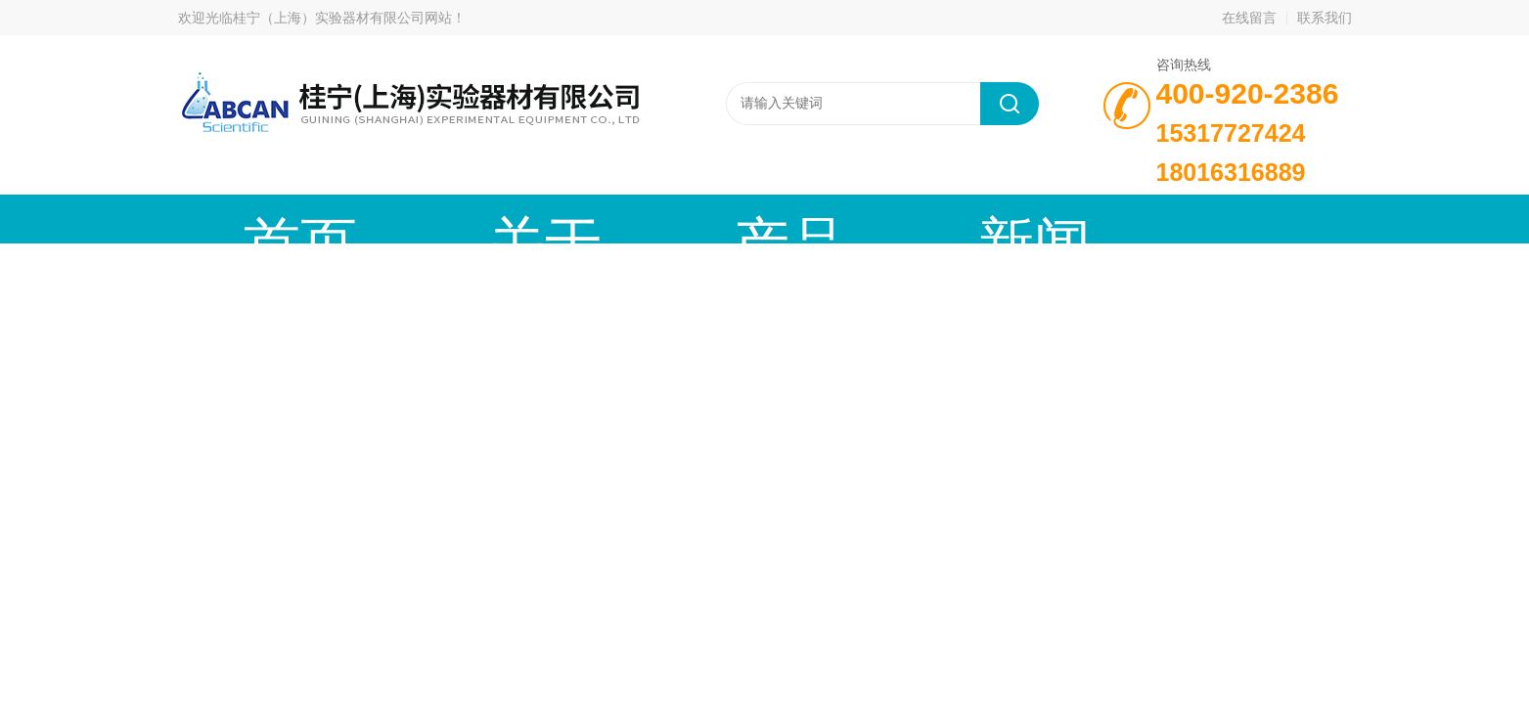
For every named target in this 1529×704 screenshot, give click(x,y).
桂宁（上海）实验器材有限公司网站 (342, 17)
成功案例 (985, 218)
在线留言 (1249, 17)
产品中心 (545, 218)
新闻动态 (691, 218)
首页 (251, 218)
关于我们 (398, 218)
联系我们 (1324, 17)
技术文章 (838, 218)
